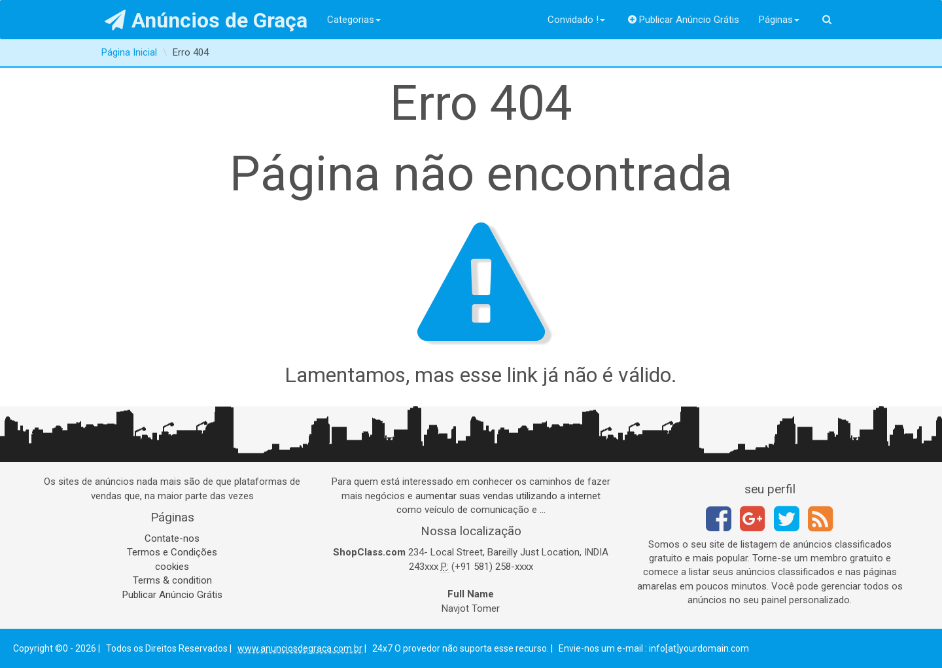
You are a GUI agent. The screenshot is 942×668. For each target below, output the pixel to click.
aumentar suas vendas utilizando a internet (508, 496)
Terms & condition (172, 580)
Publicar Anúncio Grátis (684, 20)
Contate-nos (172, 538)
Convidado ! (576, 20)
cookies (172, 566)
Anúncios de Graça (206, 20)
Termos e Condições (172, 552)
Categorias (354, 20)
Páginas (779, 20)
